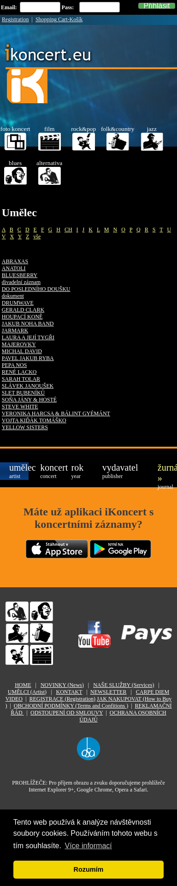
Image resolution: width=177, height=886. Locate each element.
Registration (15, 19)
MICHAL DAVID (22, 351)
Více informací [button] (88, 846)
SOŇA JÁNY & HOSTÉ (29, 399)
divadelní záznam (21, 282)
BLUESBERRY (19, 275)
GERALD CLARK (23, 310)
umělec (19, 470)
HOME (23, 685)
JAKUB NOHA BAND (28, 323)
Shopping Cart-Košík (59, 19)
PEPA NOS (14, 365)
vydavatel (112, 470)
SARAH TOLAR (21, 379)
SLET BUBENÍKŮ (23, 393)
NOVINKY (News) (62, 685)
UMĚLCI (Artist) (27, 692)
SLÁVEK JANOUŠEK (27, 386)
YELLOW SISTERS (25, 427)
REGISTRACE (62, 699)
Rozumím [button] (89, 869)
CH (68, 229)
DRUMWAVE (18, 303)
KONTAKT (69, 692)
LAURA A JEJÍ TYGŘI (28, 337)
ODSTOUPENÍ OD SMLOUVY (66, 712)
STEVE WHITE (20, 406)
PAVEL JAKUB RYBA (28, 358)
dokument (13, 296)
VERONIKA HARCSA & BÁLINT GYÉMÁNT (56, 413)
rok (77, 470)
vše (37, 236)
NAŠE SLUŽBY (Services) (123, 685)
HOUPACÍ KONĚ (22, 316)
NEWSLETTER (108, 692)
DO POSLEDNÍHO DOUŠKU (36, 289)
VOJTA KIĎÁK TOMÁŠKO (34, 420)
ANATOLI (14, 268)
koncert (49, 470)
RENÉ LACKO (19, 372)
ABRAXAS (15, 261)
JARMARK (15, 330)
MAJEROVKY (19, 344)
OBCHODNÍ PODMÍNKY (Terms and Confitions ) (71, 706)
